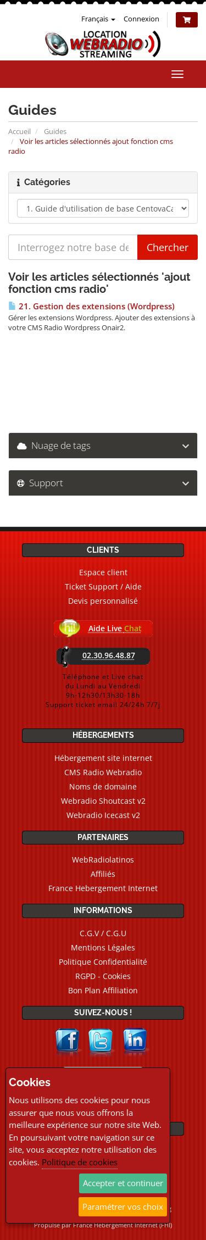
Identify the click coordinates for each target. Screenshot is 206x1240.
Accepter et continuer (123, 1182)
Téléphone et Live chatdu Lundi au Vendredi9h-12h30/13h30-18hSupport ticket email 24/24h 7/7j (103, 690)
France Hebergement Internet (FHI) (122, 1225)
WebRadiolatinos (103, 859)
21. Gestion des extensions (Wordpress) (91, 306)
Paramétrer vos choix (122, 1206)
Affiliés (103, 874)
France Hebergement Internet (103, 888)
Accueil (19, 131)
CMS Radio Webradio (103, 772)
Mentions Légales (103, 947)
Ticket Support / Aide (103, 586)
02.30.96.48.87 (108, 655)
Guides (55, 131)
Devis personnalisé (103, 601)
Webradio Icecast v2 (103, 815)
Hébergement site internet (103, 758)
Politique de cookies (80, 1161)
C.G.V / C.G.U (103, 933)
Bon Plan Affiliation (103, 990)
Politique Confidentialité (103, 962)
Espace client (103, 572)
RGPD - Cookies (103, 976)
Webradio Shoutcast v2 (103, 801)
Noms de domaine (103, 786)
